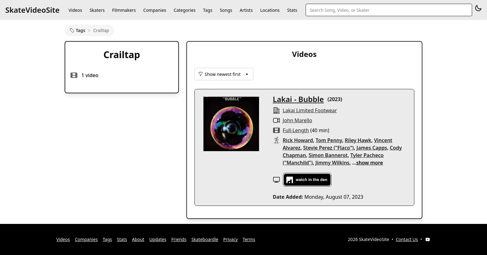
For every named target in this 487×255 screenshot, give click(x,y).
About (138, 239)
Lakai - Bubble (298, 99)
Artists (246, 10)
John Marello (297, 120)
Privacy (230, 239)
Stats (292, 10)
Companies (154, 10)
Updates (157, 239)
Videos (75, 10)
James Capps (372, 147)
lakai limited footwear (310, 110)
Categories (185, 10)
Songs (226, 10)
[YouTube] (428, 239)
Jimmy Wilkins (332, 162)
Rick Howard (298, 140)
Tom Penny (329, 140)
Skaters (96, 10)
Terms (249, 239)
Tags (207, 10)
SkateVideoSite (32, 10)
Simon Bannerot (328, 155)
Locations (270, 10)
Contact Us (407, 239)
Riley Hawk (358, 140)
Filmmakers (124, 10)
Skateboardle (204, 239)
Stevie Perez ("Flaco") (328, 147)
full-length (296, 130)
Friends (179, 239)
